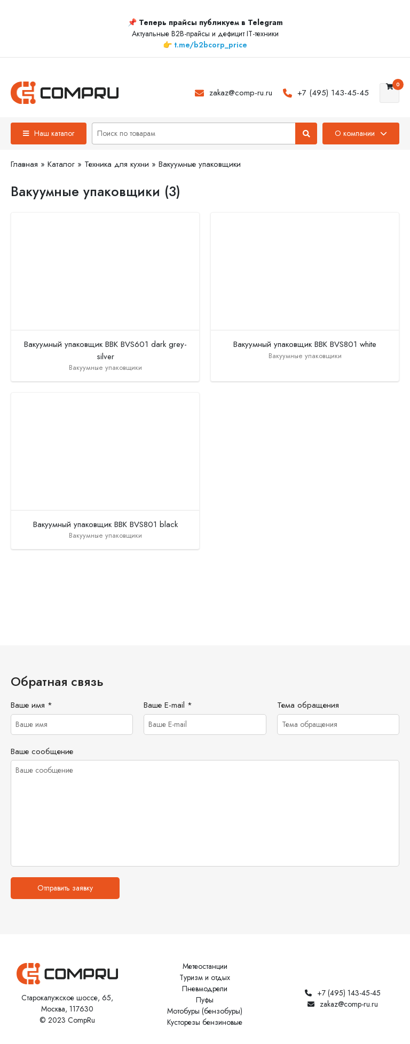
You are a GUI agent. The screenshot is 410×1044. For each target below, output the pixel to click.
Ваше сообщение (42, 751)
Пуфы (205, 999)
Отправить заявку (65, 888)
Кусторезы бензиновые (204, 1022)
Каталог (61, 164)
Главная (24, 164)
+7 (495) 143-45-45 (333, 93)
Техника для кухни (116, 164)
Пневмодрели (204, 988)
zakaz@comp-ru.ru (240, 93)
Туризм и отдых (204, 977)
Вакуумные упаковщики (200, 164)
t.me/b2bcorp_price (210, 44)
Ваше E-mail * (168, 705)
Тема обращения (308, 705)
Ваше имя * (31, 705)
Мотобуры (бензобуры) (204, 1011)
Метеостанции (205, 966)
